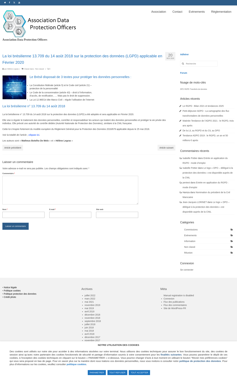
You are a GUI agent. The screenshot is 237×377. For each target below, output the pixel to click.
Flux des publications (174, 302)
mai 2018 (89, 330)
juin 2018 (89, 327)
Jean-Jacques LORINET (195, 202)
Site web (99, 209)
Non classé (39, 69)
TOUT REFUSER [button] (117, 372)
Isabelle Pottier (190, 158)
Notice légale (10, 287)
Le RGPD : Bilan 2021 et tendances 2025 (203, 106)
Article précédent (12, 147)
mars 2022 (90, 298)
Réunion (188, 252)
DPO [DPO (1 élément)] (182, 89)
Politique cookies (12, 290)
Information (189, 241)
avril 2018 (89, 334)
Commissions (191, 229)
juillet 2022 (90, 295)
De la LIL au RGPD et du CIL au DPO (201, 130)
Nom (5, 209)
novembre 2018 (92, 318)
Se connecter (186, 269)
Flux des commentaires (175, 305)
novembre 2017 (92, 340)
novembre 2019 (92, 305)
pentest (186, 182)
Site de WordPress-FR (175, 308)
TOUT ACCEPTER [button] (139, 372)
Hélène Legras (13, 69)
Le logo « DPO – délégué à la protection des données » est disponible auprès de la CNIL (208, 173)
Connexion (169, 298)
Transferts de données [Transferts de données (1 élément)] (198, 89)
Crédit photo (10, 297)
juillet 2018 (90, 324)
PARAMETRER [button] (97, 372)
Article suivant (166, 147)
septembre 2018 (93, 321)
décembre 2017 (92, 337)
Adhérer (184, 54)
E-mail (52, 209)
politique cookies (76, 364)
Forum (183, 73)
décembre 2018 (92, 314)
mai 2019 (89, 308)
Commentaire (8, 173)
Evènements (190, 235)
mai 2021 (89, 302)
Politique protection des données (20, 294)
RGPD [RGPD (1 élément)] (186, 89)
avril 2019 (89, 311)
